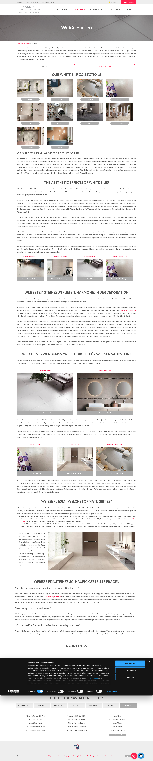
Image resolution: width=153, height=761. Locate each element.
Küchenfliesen (35, 444)
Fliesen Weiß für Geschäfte (76, 716)
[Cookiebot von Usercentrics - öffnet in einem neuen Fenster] (13, 756)
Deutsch (112, 2)
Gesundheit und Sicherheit (45, 2)
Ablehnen (130, 743)
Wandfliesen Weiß (105, 413)
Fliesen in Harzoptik (119, 256)
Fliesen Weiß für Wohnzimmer (114, 473)
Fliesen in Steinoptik (30, 256)
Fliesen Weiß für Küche (35, 473)
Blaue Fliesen (117, 716)
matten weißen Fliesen (128, 310)
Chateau (120, 123)
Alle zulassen (130, 729)
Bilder (44, 66)
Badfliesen (75, 444)
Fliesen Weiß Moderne (90, 279)
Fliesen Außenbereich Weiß (36, 716)
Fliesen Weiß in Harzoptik (119, 279)
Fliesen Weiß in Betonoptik (60, 279)
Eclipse (60, 147)
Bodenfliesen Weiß (45, 413)
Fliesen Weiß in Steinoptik (30, 279)
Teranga (60, 123)
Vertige (119, 99)
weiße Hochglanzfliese (53, 597)
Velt (30, 123)
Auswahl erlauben (130, 736)
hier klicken (93, 744)
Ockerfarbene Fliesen (117, 719)
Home (18, 43)
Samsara (90, 99)
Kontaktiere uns (104, 66)
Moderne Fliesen (90, 256)
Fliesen (23, 43)
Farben (27, 43)
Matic (90, 123)
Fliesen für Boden (45, 370)
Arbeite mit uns (31, 2)
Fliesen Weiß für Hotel (76, 719)
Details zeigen (111, 757)
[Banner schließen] (149, 727)
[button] (63, 9)
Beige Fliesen (117, 723)
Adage (30, 99)
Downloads (20, 2)
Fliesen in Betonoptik (60, 256)
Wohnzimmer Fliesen (114, 444)
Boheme (30, 147)
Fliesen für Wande (104, 370)
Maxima (60, 99)
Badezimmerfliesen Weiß (75, 473)
